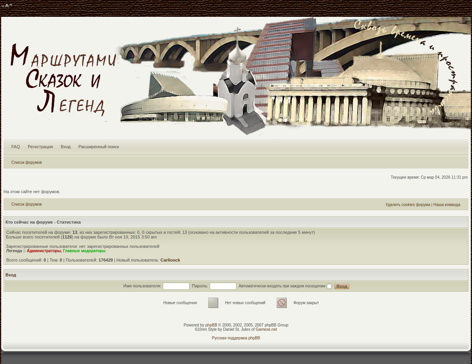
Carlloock (170, 260)
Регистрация (40, 146)
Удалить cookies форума (408, 205)
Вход (65, 146)
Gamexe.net (266, 329)
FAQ (15, 146)
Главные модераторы (84, 251)
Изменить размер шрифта (7, 5)
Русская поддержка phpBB (236, 338)
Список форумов (26, 162)
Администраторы (44, 251)
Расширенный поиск (98, 146)
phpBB (211, 325)
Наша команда (446, 205)
